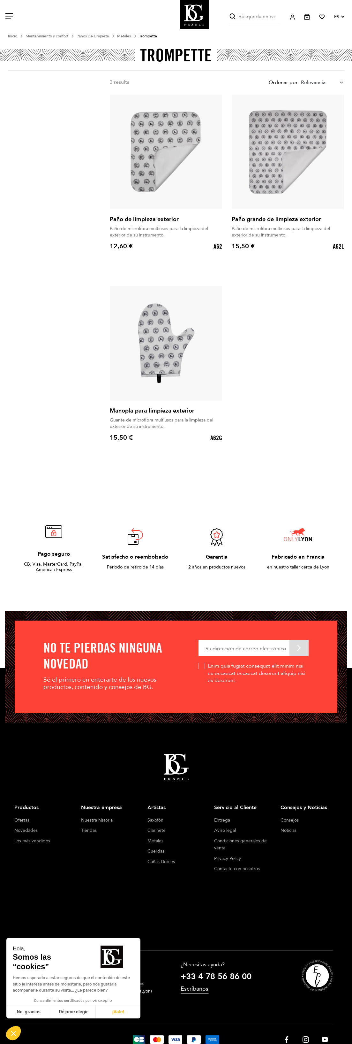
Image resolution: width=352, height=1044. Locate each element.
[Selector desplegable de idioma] (339, 17)
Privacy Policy (227, 858)
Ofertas (21, 820)
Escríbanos (194, 940)
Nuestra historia (97, 820)
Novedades (26, 830)
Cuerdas (155, 851)
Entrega (222, 820)
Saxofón (155, 820)
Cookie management (212, 1018)
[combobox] (322, 83)
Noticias (288, 830)
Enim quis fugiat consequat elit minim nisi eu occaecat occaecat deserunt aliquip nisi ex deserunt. (256, 673)
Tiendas (89, 830)
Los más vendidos (32, 841)
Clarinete (156, 830)
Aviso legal (225, 830)
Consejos (290, 820)
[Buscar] (255, 17)
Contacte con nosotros (237, 869)
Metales (155, 841)
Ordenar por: (284, 82)
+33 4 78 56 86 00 (216, 927)
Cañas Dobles (161, 862)
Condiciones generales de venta (240, 844)
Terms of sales (173, 1018)
